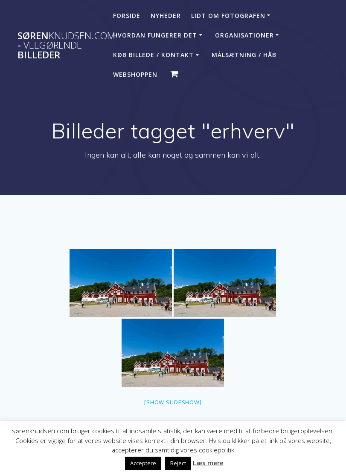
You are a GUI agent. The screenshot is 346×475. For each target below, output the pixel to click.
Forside (126, 16)
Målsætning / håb (244, 55)
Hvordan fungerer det (155, 35)
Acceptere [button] (143, 463)
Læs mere (208, 462)
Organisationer (244, 35)
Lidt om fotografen (228, 16)
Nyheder (166, 16)
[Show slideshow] (172, 402)
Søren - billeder (66, 45)
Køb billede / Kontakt (153, 55)
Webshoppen (135, 74)
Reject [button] (178, 463)
